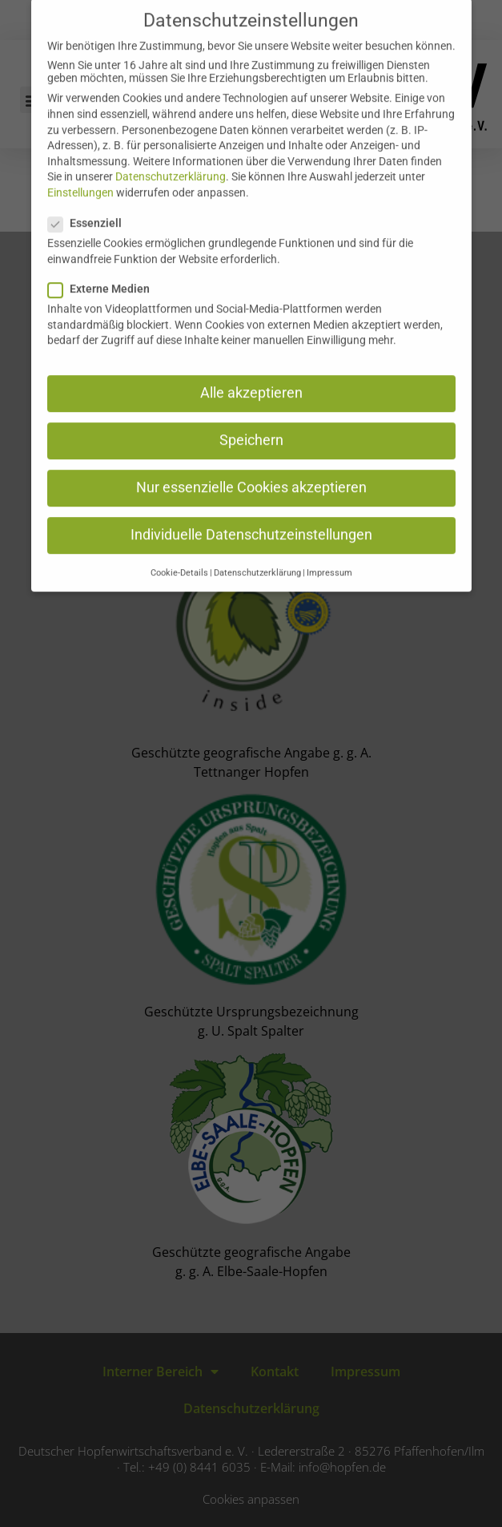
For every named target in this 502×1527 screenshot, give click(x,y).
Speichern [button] (251, 422)
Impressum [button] (329, 554)
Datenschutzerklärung (170, 157)
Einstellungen (80, 174)
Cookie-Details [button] (179, 554)
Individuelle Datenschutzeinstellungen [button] (251, 516)
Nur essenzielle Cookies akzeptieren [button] (251, 469)
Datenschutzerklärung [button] (257, 554)
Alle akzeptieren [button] (251, 374)
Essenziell (89, 204)
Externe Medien (103, 270)
